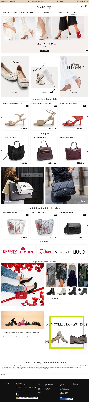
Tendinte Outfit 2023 (53, 299)
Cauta (61, 385)
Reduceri (61, 12)
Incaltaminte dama (10, 12)
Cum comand (47, 387)
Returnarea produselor (64, 392)
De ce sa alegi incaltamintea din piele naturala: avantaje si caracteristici (21, 332)
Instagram (75, 384)
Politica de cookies (63, 396)
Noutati (54, 12)
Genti (38, 12)
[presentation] (1, 117)
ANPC (61, 397)
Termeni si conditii (63, 393)
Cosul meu (62, 384)
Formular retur (62, 388)
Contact (61, 387)
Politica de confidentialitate (65, 394)
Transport (47, 389)
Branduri (45, 12)
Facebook (75, 383)
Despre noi (47, 383)
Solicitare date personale (64, 390)
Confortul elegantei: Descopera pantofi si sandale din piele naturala (20, 309)
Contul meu (62, 383)
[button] (44, 53)
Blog (46, 385)
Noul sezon (50, 357)
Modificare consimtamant (64, 389)
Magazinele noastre (49, 384)
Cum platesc (47, 388)
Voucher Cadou (73, 12)
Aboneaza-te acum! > (30, 387)
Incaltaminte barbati (26, 12)
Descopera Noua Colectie (40, 51)
